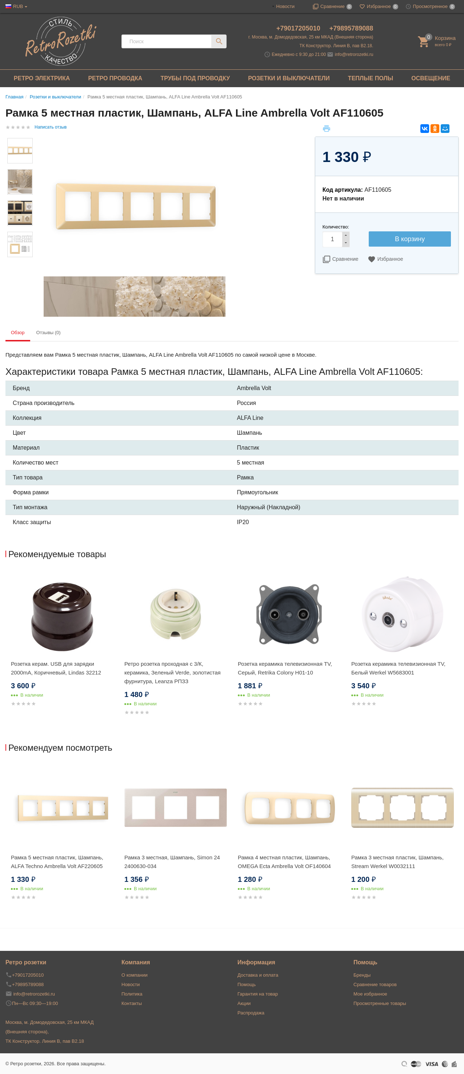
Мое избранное (370, 994)
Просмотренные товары (379, 1003)
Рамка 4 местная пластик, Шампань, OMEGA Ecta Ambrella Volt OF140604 (284, 861)
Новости (285, 6)
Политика (132, 994)
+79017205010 (299, 28)
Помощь (246, 984)
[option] (62, 647)
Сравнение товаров (375, 984)
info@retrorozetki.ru (354, 54)
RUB (18, 6)
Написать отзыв (51, 127)
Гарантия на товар (257, 994)
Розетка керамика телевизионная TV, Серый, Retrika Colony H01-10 (285, 668)
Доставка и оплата (257, 975)
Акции (244, 1003)
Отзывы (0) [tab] (48, 332)
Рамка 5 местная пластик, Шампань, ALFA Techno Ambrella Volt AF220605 (57, 861)
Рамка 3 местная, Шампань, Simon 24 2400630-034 (172, 861)
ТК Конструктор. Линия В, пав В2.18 (44, 1041)
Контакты (131, 1003)
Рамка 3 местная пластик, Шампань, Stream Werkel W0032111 (397, 861)
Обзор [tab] (18, 332)
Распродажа (250, 1013)
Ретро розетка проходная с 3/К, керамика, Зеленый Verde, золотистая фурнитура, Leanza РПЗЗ (172, 672)
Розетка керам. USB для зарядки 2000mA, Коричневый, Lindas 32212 (56, 668)
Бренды (362, 975)
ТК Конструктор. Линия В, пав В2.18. (336, 45)
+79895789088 (351, 28)
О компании (134, 975)
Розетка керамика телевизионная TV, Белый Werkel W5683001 (398, 668)
